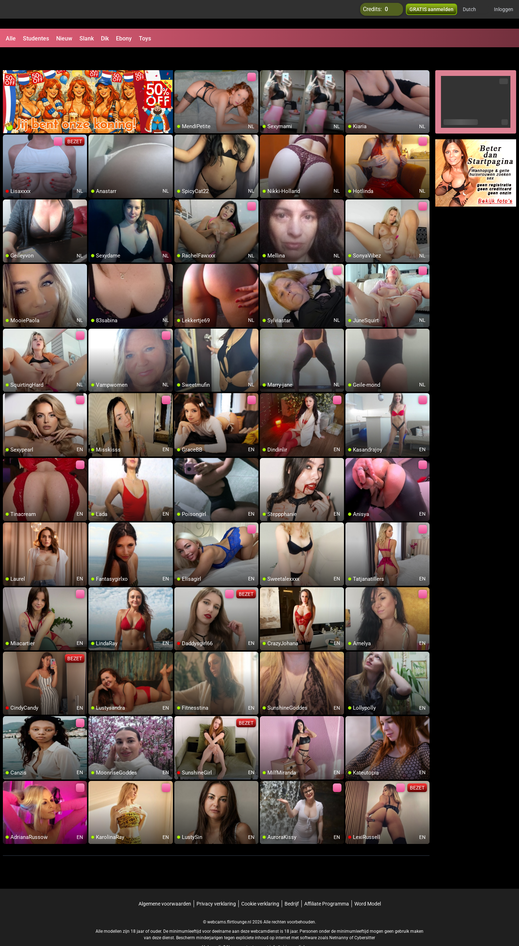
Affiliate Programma (326, 885)
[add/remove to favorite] (180, 57)
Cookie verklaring (260, 885)
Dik (105, 38)
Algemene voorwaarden (165, 885)
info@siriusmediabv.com (293, 928)
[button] (474, 14)
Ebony (124, 38)
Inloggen (503, 14)
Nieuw (64, 38)
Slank (86, 38)
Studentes (36, 38)
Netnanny (339, 919)
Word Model (367, 885)
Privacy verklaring (216, 885)
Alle (11, 38)
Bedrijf (292, 885)
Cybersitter (364, 919)
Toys (145, 38)
